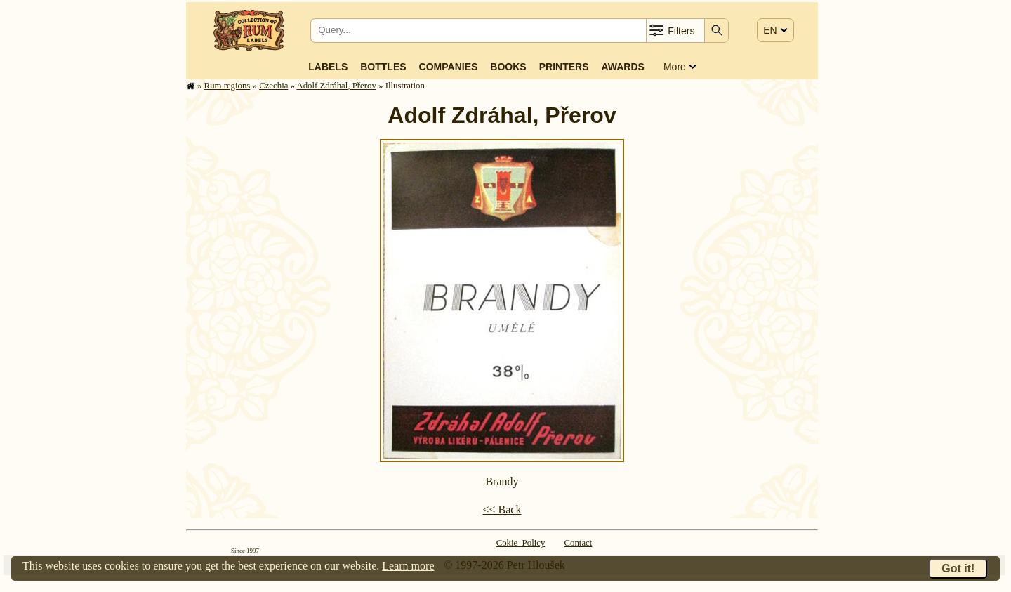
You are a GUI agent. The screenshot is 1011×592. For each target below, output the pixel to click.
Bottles (383, 66)
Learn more (408, 566)
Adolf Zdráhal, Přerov (336, 86)
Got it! (957, 568)
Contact (578, 543)
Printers (564, 66)
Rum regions (227, 86)
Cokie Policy (521, 543)
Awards (622, 66)
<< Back (502, 509)
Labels (328, 66)
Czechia (273, 86)
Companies (448, 66)
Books (508, 66)
